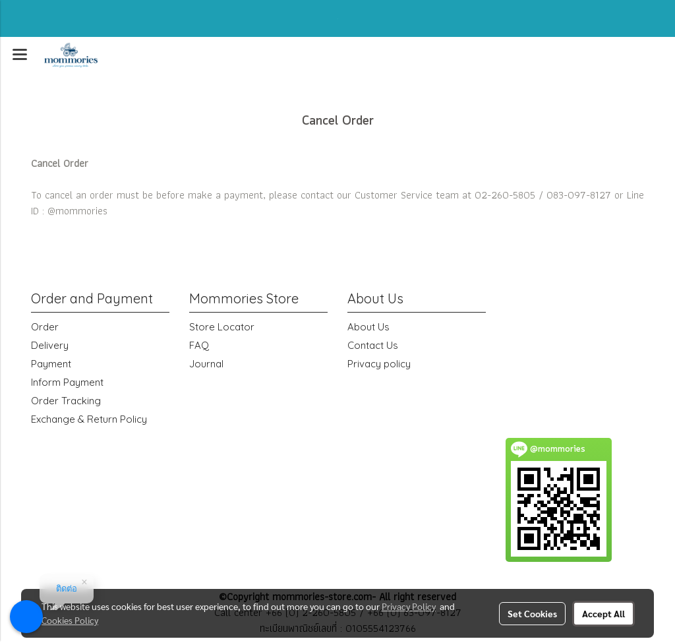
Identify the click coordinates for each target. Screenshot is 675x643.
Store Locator (221, 327)
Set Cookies (532, 613)
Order (45, 327)
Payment (51, 363)
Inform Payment (67, 382)
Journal (206, 363)
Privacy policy (379, 363)
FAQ (199, 345)
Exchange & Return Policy (89, 419)
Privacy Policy (409, 606)
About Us (368, 327)
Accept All (603, 613)
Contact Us (372, 345)
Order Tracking (66, 400)
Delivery (50, 345)
